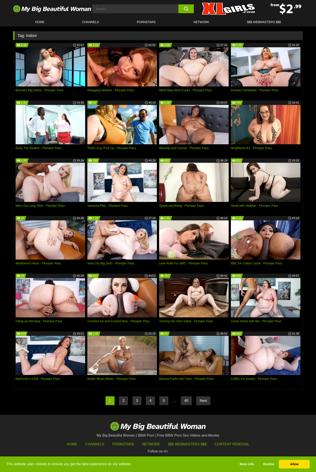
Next (203, 400)
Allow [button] (294, 464)
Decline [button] (268, 464)
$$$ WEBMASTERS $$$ (264, 22)
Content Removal (232, 444)
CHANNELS (90, 22)
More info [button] (247, 464)
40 (186, 400)
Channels (94, 444)
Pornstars (146, 22)
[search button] (186, 8)
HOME (39, 22)
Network (201, 22)
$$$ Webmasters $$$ (187, 444)
